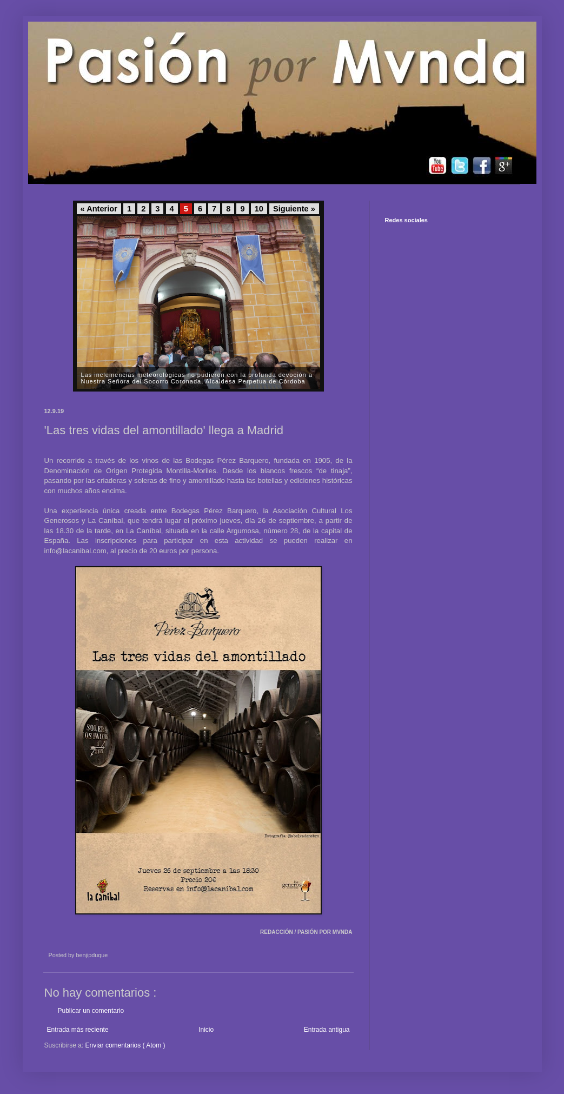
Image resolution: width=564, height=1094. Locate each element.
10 (259, 208)
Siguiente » (294, 208)
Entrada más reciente (78, 1029)
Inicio (206, 1029)
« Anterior (99, 208)
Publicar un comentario (91, 1011)
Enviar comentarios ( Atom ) (125, 1045)
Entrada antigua (327, 1029)
